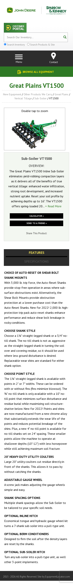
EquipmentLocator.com (57, 576)
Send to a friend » (37, 223)
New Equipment (12, 94)
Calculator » (36, 216)
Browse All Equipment (38, 72)
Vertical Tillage (23, 98)
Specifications (36, 261)
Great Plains (61, 94)
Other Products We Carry (38, 94)
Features (36, 252)
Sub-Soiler (40, 98)
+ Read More (53, 206)
